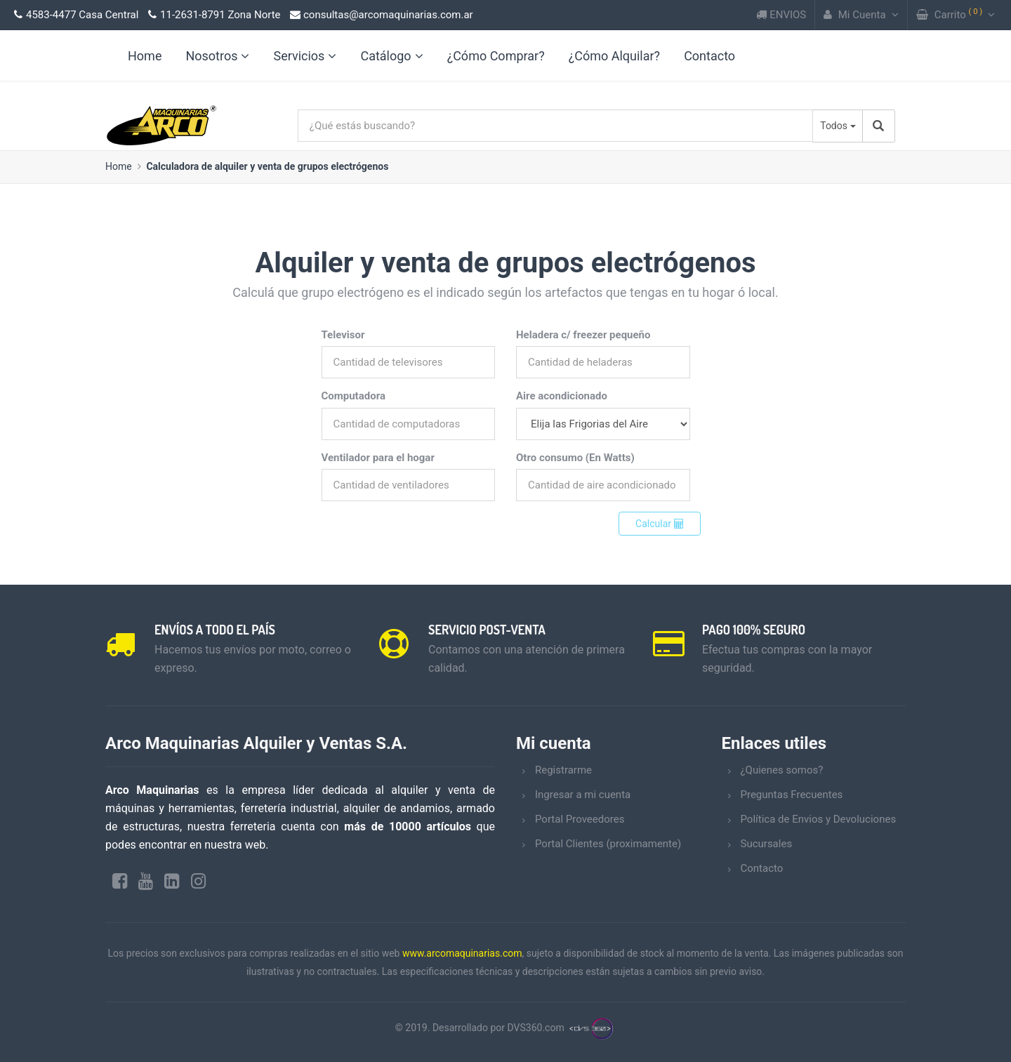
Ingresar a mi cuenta (582, 794)
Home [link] (144, 55)
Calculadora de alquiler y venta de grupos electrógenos (267, 166)
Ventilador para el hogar (378, 457)
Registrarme (563, 770)
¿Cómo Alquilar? (614, 55)
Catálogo (391, 55)
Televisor (343, 334)
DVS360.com (536, 1027)
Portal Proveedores (579, 819)
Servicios (304, 55)
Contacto (709, 55)
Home (118, 166)
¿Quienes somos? (782, 770)
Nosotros (217, 55)
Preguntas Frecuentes (792, 794)
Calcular (659, 523)
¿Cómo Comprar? (496, 55)
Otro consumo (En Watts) (575, 457)
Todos (833, 125)
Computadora (353, 396)
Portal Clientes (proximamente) (608, 843)
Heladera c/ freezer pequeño (583, 334)
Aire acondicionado (561, 396)
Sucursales (767, 843)
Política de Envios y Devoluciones (819, 819)
